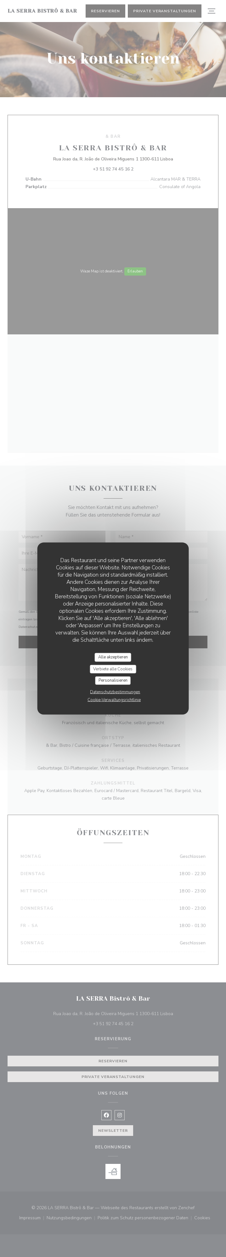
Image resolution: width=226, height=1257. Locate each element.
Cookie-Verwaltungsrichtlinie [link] (114, 699)
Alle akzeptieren (113, 657)
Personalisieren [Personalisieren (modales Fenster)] (113, 680)
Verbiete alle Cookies (113, 669)
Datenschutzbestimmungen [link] (115, 692)
